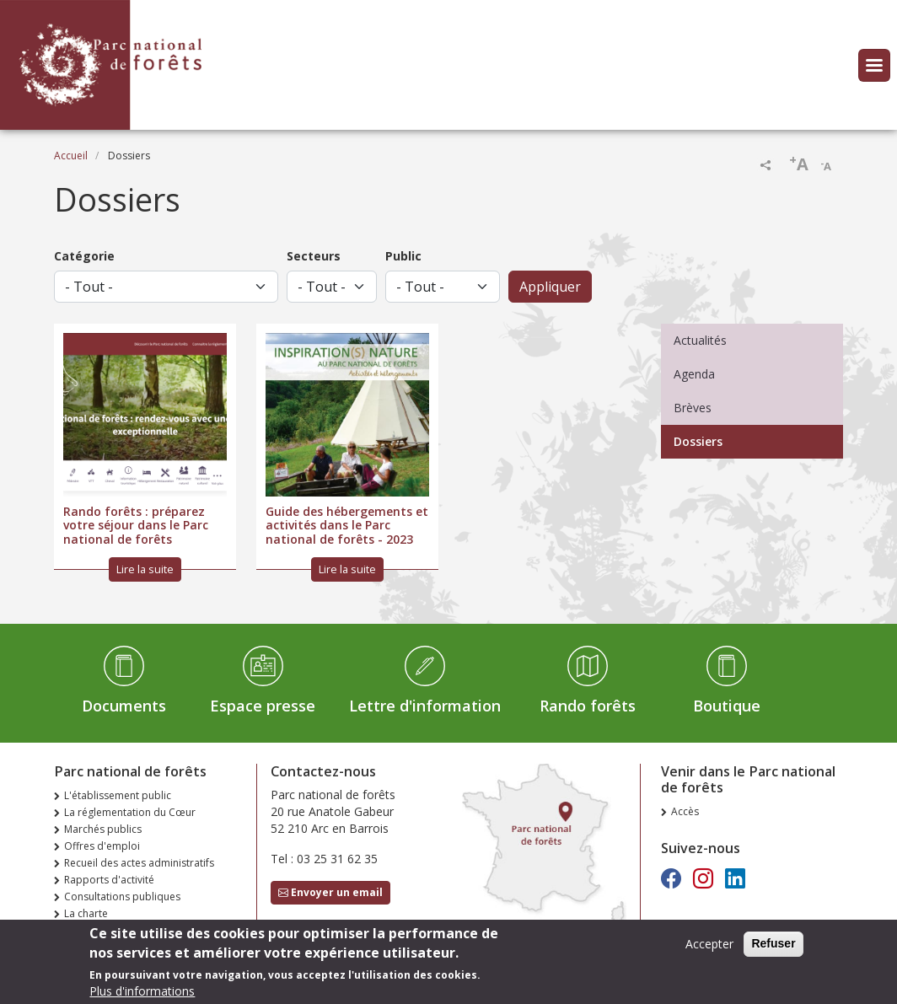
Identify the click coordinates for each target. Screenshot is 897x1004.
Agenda (694, 374)
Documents (124, 705)
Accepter (709, 949)
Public (403, 256)
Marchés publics (103, 829)
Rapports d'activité (109, 879)
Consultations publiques (122, 896)
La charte (86, 913)
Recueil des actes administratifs (139, 863)
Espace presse (262, 705)
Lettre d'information (425, 705)
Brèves (693, 408)
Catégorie (84, 256)
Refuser (773, 948)
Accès (685, 811)
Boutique (726, 705)
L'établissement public (117, 795)
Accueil (71, 155)
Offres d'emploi (102, 846)
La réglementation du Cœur (130, 812)
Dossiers (698, 441)
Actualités (700, 340)
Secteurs (314, 256)
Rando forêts (588, 705)
